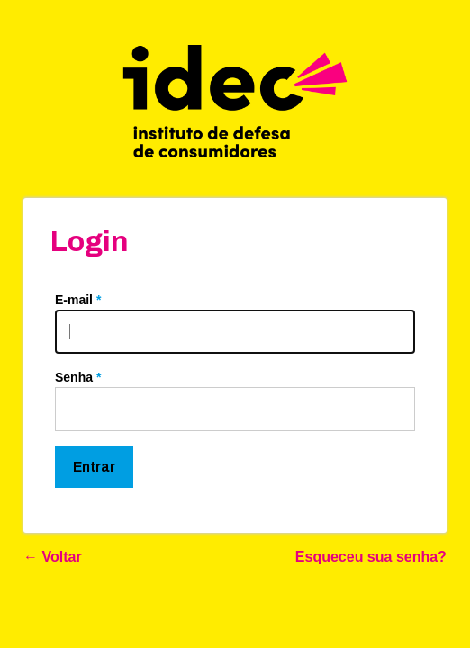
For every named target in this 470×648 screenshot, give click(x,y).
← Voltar (52, 556)
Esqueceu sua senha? (371, 556)
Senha (78, 377)
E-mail (78, 299)
